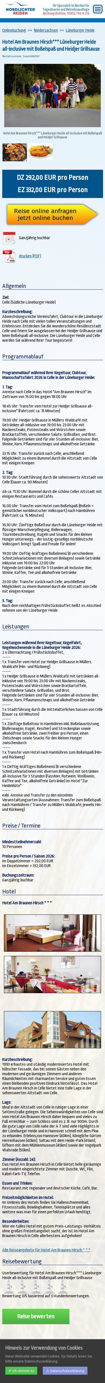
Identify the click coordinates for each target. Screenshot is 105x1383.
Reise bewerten (35, 1316)
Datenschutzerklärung (70, 1372)
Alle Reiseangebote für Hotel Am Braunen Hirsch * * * (46, 1250)
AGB (45, 1372)
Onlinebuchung (14, 30)
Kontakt (33, 1372)
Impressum (15, 1372)
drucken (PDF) (30, 256)
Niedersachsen (46, 30)
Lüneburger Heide (80, 30)
